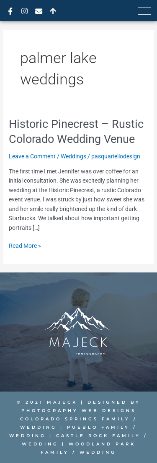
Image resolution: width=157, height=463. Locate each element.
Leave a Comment (32, 156)
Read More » (25, 245)
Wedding (38, 427)
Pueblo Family (98, 427)
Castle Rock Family (98, 435)
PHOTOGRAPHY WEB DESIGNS (78, 410)
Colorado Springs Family (75, 419)
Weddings (73, 156)
